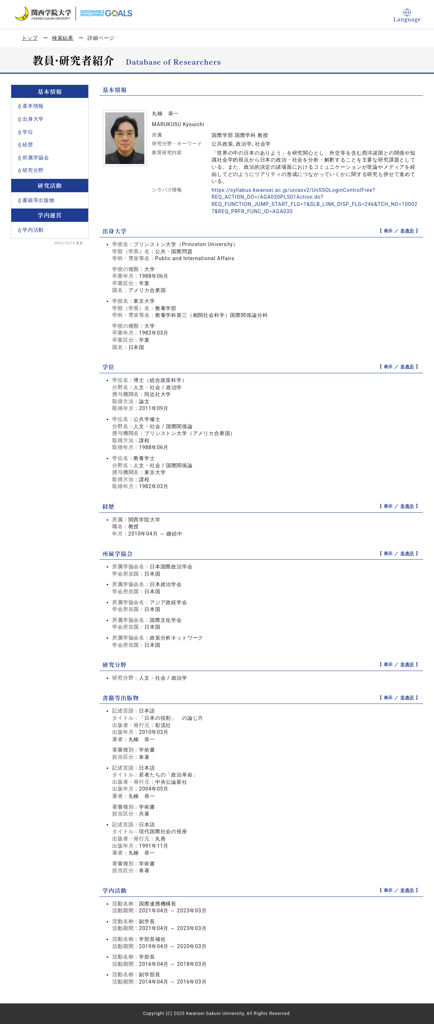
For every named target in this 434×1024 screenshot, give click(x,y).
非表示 (407, 230)
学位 (27, 132)
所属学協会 (35, 157)
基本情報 (33, 106)
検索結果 (62, 38)
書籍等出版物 (38, 200)
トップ (30, 38)
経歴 (27, 144)
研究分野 (33, 170)
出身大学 (33, 119)
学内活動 (33, 230)
